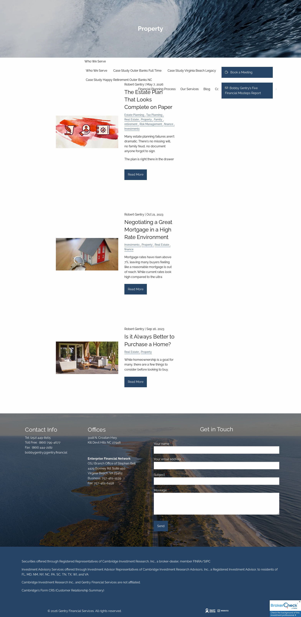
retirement (130, 124)
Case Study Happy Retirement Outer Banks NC (119, 80)
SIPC (207, 561)
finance (168, 124)
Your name (176, 444)
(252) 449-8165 (40, 438)
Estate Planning (134, 114)
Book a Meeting (238, 72)
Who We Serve (95, 61)
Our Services (189, 89)
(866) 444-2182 (41, 447)
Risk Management (151, 124)
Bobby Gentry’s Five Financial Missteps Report (243, 90)
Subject (174, 475)
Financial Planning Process (157, 89)
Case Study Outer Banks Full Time (137, 70)
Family (158, 119)
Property (146, 119)
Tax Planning (154, 114)
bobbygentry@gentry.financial (46, 452)
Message (175, 490)
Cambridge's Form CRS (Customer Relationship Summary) (63, 590)
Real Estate (131, 119)
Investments (132, 128)
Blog (206, 89)
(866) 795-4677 (49, 442)
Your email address (182, 459)
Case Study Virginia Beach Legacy (192, 70)
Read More (135, 174)
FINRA (197, 561)
